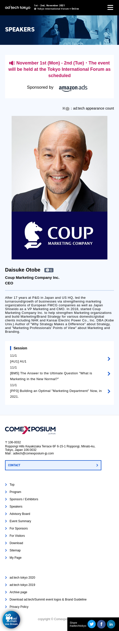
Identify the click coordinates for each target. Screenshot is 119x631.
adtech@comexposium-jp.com (33, 453)
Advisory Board (20, 514)
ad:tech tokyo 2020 (22, 577)
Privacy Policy (19, 607)
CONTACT (14, 465)
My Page (15, 557)
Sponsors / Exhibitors (24, 499)
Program (15, 492)
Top (12, 484)
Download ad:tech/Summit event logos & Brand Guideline (48, 599)
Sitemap (15, 550)
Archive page (18, 592)
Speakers (16, 506)
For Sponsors (19, 528)
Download (16, 543)
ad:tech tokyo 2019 (22, 585)
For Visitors (17, 536)
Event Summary (20, 521)
